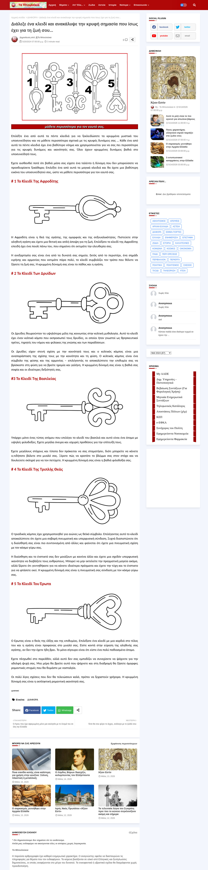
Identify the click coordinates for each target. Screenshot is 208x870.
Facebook (34, 710)
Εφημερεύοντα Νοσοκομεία (172, 433)
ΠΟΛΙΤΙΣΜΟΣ (172, 265)
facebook (163, 27)
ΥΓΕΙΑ (183, 271)
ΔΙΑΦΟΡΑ (32, 17)
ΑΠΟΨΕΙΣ (174, 221)
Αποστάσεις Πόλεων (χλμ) (171, 411)
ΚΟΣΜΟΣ (171, 248)
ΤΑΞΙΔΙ (155, 271)
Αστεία (101, 5)
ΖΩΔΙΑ (155, 243)
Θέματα (63, 5)
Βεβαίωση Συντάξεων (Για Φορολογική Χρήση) (171, 390)
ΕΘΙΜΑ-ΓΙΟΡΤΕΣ (173, 232)
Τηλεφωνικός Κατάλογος (170, 406)
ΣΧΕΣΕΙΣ (187, 265)
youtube (164, 36)
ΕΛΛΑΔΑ (156, 237)
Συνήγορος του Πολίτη (169, 428)
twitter (187, 27)
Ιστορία (112, 5)
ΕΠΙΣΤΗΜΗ (187, 237)
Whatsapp (67, 710)
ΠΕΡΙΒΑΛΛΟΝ (159, 259)
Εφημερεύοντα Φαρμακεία (171, 439)
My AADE (162, 373)
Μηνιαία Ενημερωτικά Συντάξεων (169, 399)
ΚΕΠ (159, 417)
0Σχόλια (133, 832)
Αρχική (52, 5)
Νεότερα (124, 5)
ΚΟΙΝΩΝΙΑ (157, 248)
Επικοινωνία (140, 5)
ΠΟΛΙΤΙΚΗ (157, 265)
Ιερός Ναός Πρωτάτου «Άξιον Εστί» (71, 810)
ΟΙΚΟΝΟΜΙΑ (185, 248)
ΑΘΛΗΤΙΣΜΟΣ (159, 221)
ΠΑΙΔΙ (155, 254)
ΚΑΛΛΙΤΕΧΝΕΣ (182, 243)
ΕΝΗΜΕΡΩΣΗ (171, 237)
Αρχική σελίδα (18, 17)
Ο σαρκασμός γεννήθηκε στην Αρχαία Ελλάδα (29, 810)
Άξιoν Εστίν (104, 772)
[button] (194, 5)
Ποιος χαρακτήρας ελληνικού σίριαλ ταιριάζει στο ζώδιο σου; (179, 132)
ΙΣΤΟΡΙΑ (167, 243)
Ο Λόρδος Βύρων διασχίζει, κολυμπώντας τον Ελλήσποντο (72, 773)
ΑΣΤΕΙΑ (176, 226)
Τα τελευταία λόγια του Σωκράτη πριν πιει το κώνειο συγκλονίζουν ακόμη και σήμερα (117, 811)
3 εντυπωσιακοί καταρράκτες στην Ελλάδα (179, 159)
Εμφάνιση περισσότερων (124, 743)
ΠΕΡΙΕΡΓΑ (175, 259)
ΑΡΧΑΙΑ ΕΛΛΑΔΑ (160, 226)
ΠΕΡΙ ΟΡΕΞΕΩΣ (169, 254)
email (187, 36)
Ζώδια (91, 5)
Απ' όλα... (77, 5)
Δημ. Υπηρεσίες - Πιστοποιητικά (166, 381)
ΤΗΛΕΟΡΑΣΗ (169, 271)
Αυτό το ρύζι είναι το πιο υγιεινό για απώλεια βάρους (180, 117)
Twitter (50, 710)
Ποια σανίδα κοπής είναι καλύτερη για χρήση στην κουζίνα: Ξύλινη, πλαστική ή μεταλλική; (31, 775)
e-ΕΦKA (161, 422)
